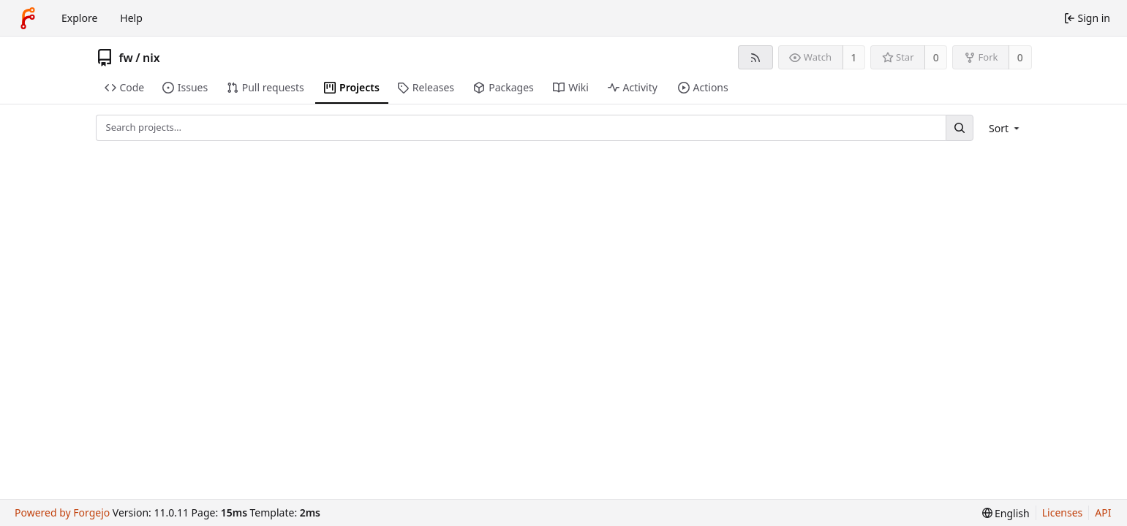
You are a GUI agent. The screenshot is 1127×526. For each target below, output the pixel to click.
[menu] (1005, 128)
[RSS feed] (755, 57)
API (1103, 512)
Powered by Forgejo (62, 512)
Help (131, 18)
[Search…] (959, 127)
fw (126, 57)
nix (151, 57)
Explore (79, 18)
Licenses (1062, 512)
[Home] (27, 18)
